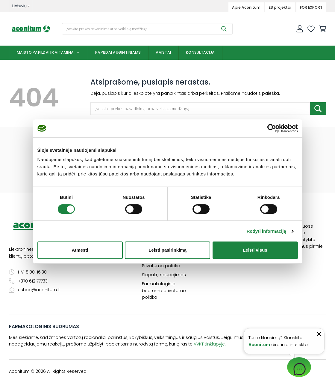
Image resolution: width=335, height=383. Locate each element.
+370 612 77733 (28, 281)
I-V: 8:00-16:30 (28, 272)
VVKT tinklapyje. (210, 344)
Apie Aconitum (246, 7)
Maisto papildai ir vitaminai (49, 52)
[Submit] (224, 28)
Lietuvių (19, 5)
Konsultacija (200, 52)
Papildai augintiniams (118, 52)
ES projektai (280, 7)
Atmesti (80, 250)
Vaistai (163, 52)
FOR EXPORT (311, 7)
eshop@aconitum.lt (34, 290)
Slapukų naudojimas (164, 275)
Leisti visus (255, 250)
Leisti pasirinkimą (167, 250)
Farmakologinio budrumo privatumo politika (164, 290)
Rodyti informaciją (266, 231)
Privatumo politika (161, 266)
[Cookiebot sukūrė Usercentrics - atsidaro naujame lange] (271, 128)
